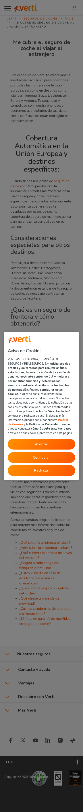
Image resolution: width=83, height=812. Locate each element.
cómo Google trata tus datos (51, 429)
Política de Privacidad (44, 424)
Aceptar (41, 444)
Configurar (41, 457)
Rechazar (41, 470)
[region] (41, 406)
